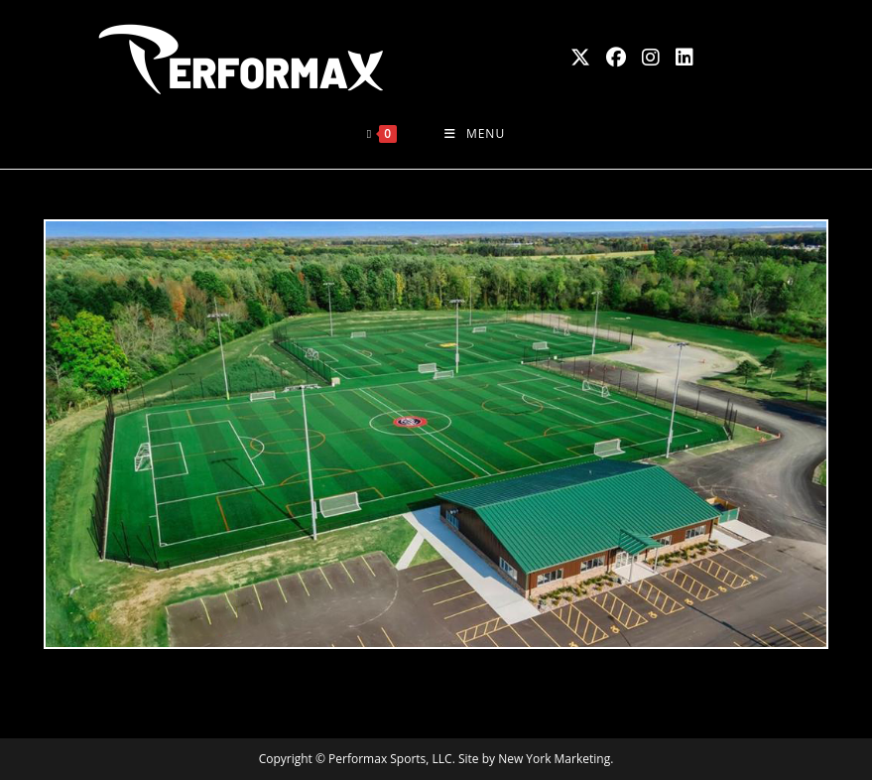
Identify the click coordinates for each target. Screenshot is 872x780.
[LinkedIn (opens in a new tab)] (684, 57)
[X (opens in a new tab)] (580, 57)
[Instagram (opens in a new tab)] (651, 57)
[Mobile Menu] (475, 134)
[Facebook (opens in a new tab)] (616, 57)
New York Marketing (554, 758)
